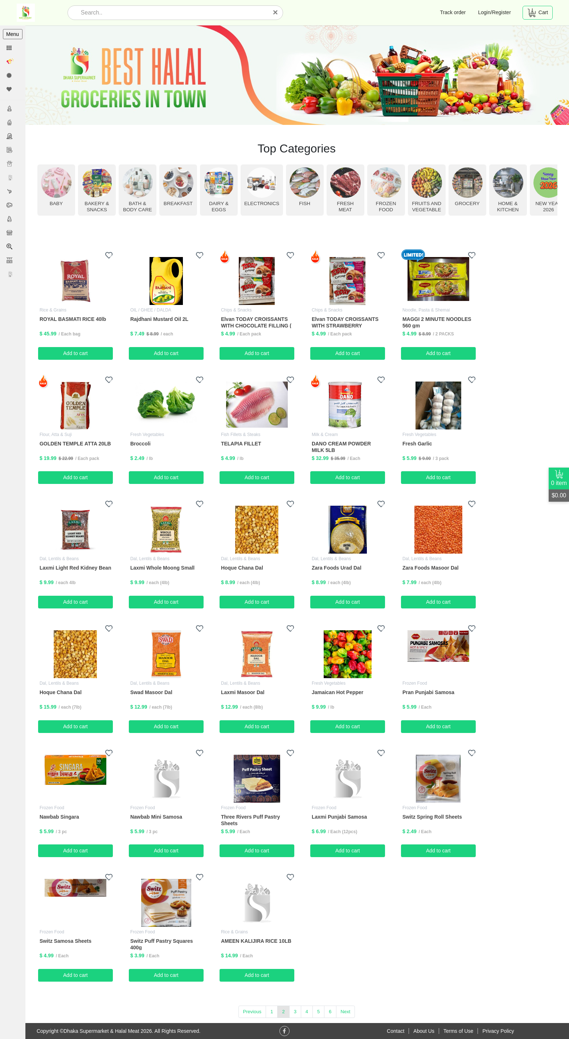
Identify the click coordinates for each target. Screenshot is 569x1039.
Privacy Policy (498, 1031)
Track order (453, 12)
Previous (252, 1011)
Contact (395, 1031)
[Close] (275, 12)
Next (346, 1011)
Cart (537, 12)
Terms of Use (458, 1031)
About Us (423, 1031)
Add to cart (76, 353)
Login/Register (494, 12)
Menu (12, 34)
